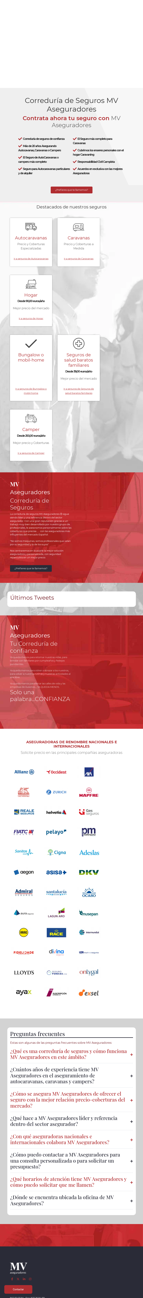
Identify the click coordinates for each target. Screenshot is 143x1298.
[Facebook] (12, 1102)
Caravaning (18, 1223)
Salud (46, 1240)
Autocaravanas (29, 239)
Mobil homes (46, 1235)
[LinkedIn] (24, 1102)
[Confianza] (19, 1157)
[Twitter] (18, 1102)
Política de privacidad (120, 1227)
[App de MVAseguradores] (19, 1193)
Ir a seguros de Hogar (114, 267)
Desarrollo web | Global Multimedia (71, 1294)
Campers (46, 1231)
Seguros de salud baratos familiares (71, 309)
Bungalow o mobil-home (29, 306)
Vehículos (18, 1231)
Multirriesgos (18, 1235)
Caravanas (72, 239)
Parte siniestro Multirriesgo (72, 1248)
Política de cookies (120, 1231)
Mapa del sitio (120, 1253)
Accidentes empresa (46, 1244)
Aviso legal (120, 1223)
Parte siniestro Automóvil (72, 1235)
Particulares (18, 1244)
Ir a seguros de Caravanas (71, 267)
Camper (114, 303)
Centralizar (46, 1248)
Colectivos (18, 1240)
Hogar (114, 239)
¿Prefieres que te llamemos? (71, 191)
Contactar (93, 1248)
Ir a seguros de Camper (114, 346)
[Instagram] (30, 1102)
